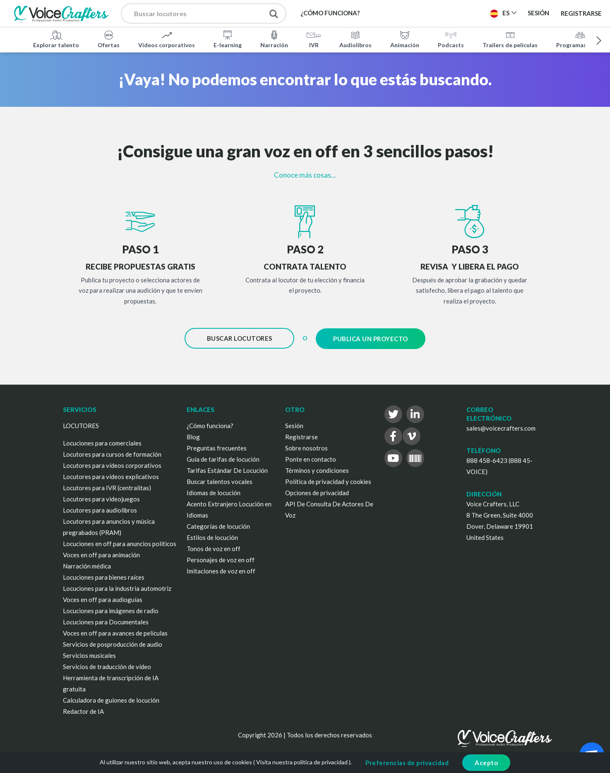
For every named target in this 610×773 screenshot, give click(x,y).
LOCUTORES (81, 425)
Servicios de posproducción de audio (112, 643)
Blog (193, 436)
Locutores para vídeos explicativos (111, 475)
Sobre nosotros (306, 447)
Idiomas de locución (213, 492)
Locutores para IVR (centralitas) (107, 487)
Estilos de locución (212, 536)
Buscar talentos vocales (219, 480)
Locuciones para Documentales (106, 621)
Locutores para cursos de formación (112, 453)
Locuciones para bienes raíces (103, 576)
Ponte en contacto (310, 458)
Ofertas (109, 38)
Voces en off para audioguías (102, 598)
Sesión (294, 425)
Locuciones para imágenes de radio (111, 610)
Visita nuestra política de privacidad (302, 762)
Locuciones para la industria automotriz (117, 587)
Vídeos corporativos (166, 38)
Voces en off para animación (101, 554)
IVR (314, 38)
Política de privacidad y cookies (328, 480)
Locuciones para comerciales (102, 442)
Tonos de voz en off (213, 547)
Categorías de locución (218, 525)
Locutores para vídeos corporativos (112, 464)
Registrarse (581, 13)
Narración (274, 38)
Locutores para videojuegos (101, 498)
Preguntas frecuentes (217, 447)
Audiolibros (355, 38)
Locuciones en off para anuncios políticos (119, 543)
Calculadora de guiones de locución (111, 699)
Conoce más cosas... (305, 175)
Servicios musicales (89, 654)
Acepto (486, 762)
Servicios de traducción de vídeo (107, 665)
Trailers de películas (510, 38)
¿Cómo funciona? (210, 425)
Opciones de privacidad (317, 492)
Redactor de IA (83, 710)
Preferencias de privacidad (407, 762)
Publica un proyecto (370, 338)
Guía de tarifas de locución (223, 458)
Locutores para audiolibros (100, 509)
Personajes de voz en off (221, 559)
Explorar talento (56, 38)
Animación (404, 38)
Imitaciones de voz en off (221, 570)
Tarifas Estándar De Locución (227, 469)
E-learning (228, 38)
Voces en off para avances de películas (115, 632)
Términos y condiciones (317, 469)
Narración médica (87, 565)
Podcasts (451, 38)
